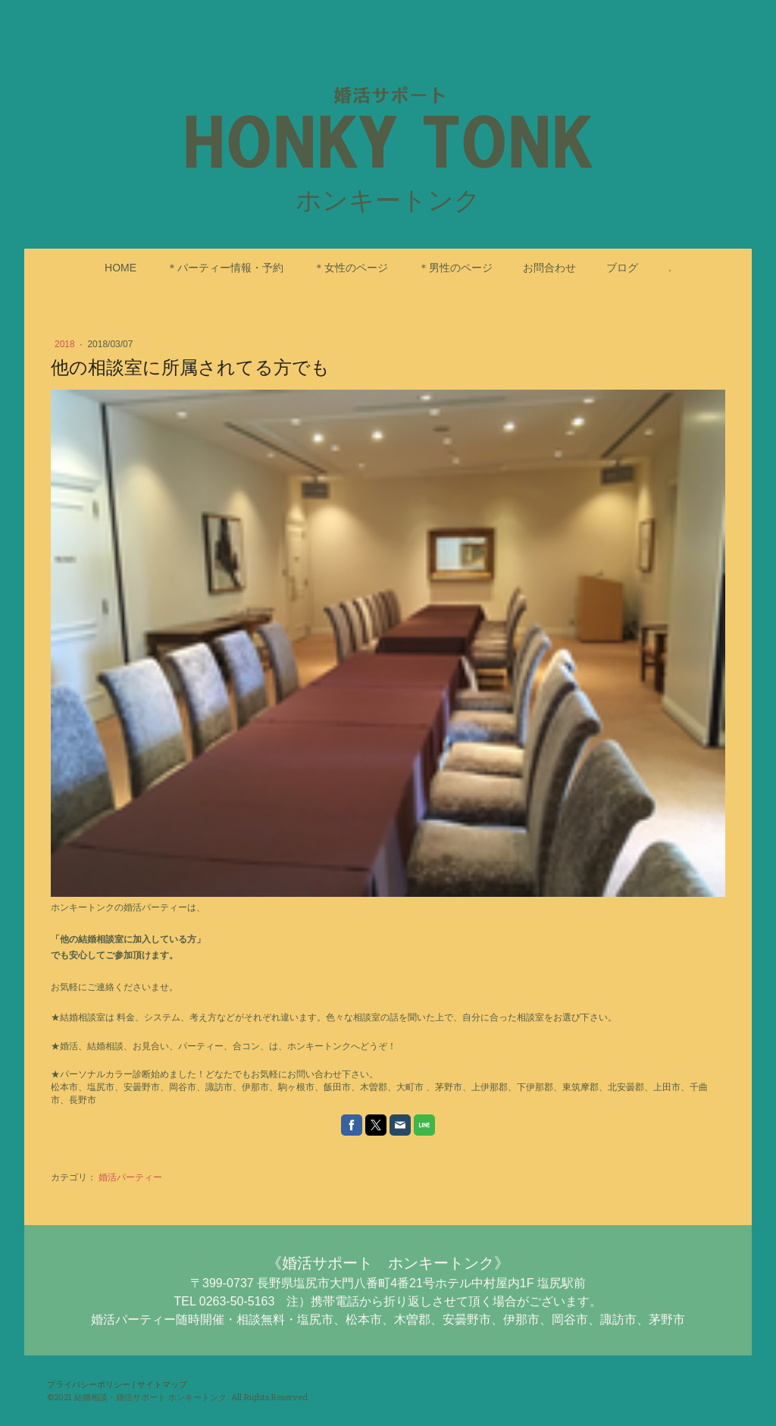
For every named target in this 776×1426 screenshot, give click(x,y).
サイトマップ (162, 1384)
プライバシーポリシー (88, 1384)
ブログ (622, 268)
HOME (120, 268)
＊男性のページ (455, 268)
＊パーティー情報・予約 (225, 268)
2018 (66, 344)
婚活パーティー (130, 1177)
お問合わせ (549, 268)
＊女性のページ (351, 268)
